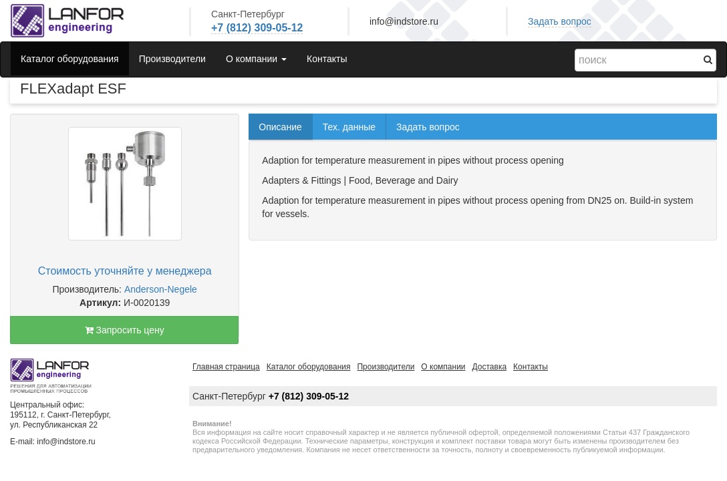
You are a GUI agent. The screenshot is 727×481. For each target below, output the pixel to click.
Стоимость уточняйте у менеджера (125, 271)
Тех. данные (349, 127)
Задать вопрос (559, 21)
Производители (172, 58)
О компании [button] (256, 58)
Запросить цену (124, 330)
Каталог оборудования (70, 58)
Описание (280, 127)
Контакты (327, 58)
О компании (443, 366)
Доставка (489, 366)
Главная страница (226, 366)
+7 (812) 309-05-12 (257, 27)
